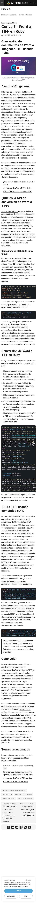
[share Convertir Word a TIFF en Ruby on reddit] (16, 827)
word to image (7, 794)
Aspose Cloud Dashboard (24, 380)
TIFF (3, 126)
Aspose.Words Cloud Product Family (14, 790)
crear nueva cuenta (16, 336)
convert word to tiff (9, 798)
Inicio (3, 23)
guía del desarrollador (11, 715)
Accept (18, 891)
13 (9, 743)
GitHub (18, 270)
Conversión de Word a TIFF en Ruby (17, 188)
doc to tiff (29, 794)
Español (24, 3)
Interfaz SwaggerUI (24, 724)
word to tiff (18, 794)
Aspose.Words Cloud (9, 211)
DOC (14, 95)
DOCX (9, 95)
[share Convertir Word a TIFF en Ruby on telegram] (29, 827)
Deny (26, 896)
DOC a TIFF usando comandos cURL (17, 191)
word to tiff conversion (25, 798)
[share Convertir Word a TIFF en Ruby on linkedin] (12, 827)
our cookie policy (23, 886)
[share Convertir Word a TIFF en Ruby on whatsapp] (25, 827)
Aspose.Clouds (12, 23)
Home (4, 9)
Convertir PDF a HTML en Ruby (15, 781)
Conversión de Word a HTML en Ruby (18, 778)
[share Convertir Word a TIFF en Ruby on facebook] (21, 827)
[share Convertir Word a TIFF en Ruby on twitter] (8, 827)
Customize (11, 896)
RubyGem (28, 267)
